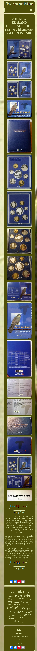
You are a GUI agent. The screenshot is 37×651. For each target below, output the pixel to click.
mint (27, 615)
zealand (12, 607)
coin (27, 595)
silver (21, 591)
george (29, 608)
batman (10, 604)
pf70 (12, 611)
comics (12, 592)
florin (22, 618)
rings (8, 616)
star (10, 601)
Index (19, 630)
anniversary (17, 604)
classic (11, 596)
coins (23, 622)
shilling (9, 599)
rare (28, 602)
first (22, 602)
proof (18, 595)
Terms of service (19, 640)
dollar (16, 602)
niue (16, 621)
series (15, 599)
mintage (28, 599)
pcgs (16, 618)
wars (29, 611)
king (27, 618)
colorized (20, 616)
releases (24, 604)
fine (28, 592)
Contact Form (19, 633)
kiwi (14, 615)
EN (17, 643)
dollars (21, 599)
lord (7, 612)
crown (11, 618)
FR (21, 643)
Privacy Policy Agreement (19, 636)
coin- (29, 604)
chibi (22, 608)
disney (20, 611)
